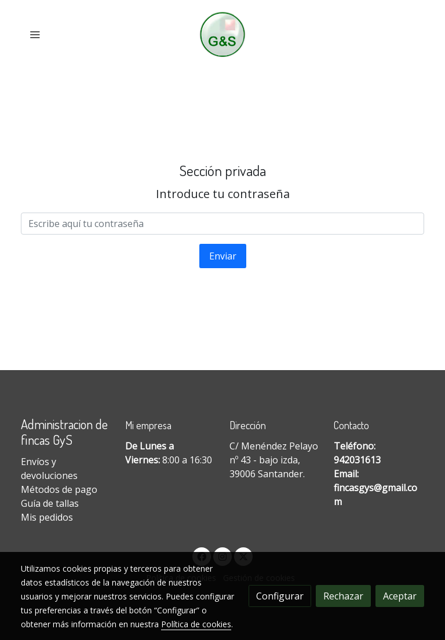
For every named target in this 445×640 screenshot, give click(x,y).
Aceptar (400, 596)
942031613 (357, 460)
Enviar (222, 256)
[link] (222, 34)
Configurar (280, 596)
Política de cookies (196, 624)
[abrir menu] (34, 34)
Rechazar (343, 596)
